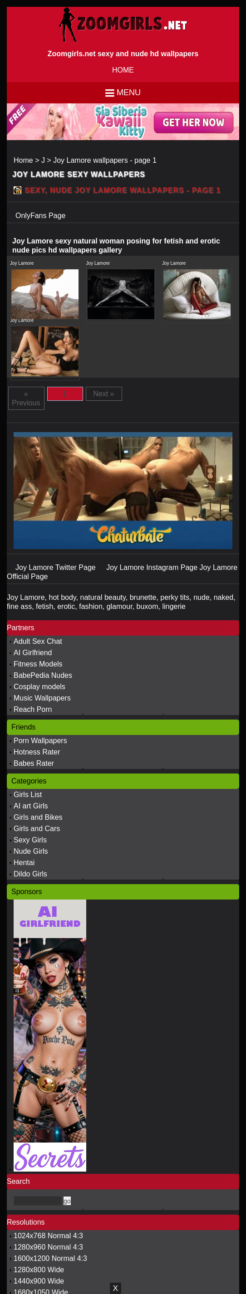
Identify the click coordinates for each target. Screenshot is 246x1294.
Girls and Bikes (38, 817)
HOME (123, 70)
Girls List (28, 794)
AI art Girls (31, 806)
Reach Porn (33, 709)
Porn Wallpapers (40, 740)
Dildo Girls (30, 874)
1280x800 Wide (39, 1270)
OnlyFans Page (40, 215)
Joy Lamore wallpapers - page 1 (105, 160)
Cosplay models (39, 687)
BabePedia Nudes (43, 675)
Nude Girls (31, 851)
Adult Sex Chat (38, 641)
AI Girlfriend (33, 653)
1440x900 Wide (39, 1281)
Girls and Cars (37, 828)
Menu (129, 92)
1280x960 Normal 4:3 (48, 1247)
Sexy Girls (30, 840)
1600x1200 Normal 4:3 (50, 1258)
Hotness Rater (37, 752)
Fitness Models (38, 664)
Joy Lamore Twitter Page (56, 567)
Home (23, 160)
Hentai (24, 862)
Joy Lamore (22, 263)
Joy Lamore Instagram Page (152, 567)
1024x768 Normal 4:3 (48, 1236)
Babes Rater (34, 763)
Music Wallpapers (42, 698)
